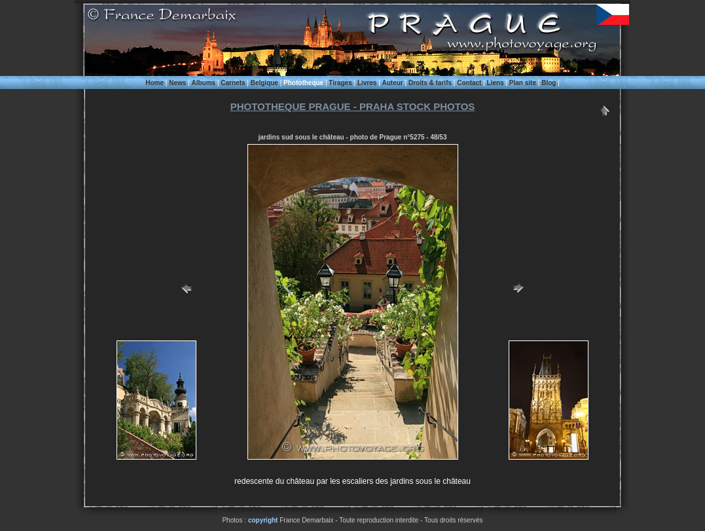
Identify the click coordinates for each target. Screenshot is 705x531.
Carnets (233, 82)
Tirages (340, 82)
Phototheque (303, 82)
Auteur (392, 82)
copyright (263, 520)
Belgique (264, 82)
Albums (203, 82)
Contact (469, 82)
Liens (495, 82)
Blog (548, 82)
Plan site (522, 82)
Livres (366, 82)
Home (154, 82)
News (177, 82)
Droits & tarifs (430, 82)
